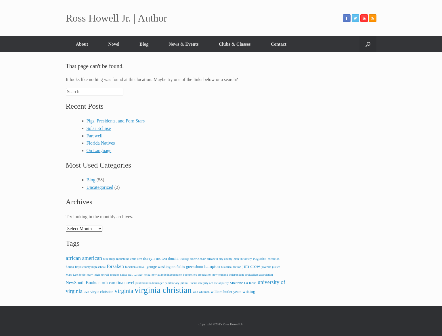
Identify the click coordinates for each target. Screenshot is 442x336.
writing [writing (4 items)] (248, 291)
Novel (113, 44)
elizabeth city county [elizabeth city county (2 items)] (219, 258)
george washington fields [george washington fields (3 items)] (165, 266)
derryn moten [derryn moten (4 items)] (155, 258)
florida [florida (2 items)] (70, 266)
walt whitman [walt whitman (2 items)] (201, 291)
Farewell (95, 135)
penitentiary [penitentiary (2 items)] (172, 283)
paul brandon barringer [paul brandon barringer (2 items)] (149, 283)
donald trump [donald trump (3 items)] (178, 258)
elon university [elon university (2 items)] (243, 258)
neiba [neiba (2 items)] (147, 274)
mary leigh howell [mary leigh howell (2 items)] (98, 274)
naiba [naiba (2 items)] (123, 274)
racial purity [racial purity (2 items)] (221, 283)
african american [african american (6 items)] (84, 258)
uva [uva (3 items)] (86, 291)
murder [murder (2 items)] (114, 274)
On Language (99, 150)
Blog (143, 44)
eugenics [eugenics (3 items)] (260, 258)
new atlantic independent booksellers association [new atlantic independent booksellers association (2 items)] (181, 274)
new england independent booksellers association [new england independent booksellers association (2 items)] (243, 274)
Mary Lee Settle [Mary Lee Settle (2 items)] (76, 274)
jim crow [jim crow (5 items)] (251, 266)
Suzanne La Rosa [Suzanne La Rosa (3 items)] (243, 283)
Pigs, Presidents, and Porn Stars (116, 120)
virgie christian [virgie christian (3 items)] (101, 291)
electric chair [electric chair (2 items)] (198, 258)
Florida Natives (101, 143)
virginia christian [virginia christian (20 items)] (163, 290)
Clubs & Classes (234, 44)
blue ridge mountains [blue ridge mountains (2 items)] (116, 258)
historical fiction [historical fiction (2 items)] (231, 266)
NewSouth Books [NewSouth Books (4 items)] (81, 282)
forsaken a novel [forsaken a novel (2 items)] (135, 266)
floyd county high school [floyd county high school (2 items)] (90, 266)
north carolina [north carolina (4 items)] (110, 282)
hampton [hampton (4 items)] (212, 266)
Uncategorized (100, 187)
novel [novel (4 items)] (130, 282)
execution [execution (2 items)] (273, 258)
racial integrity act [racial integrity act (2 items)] (201, 283)
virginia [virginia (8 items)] (123, 290)
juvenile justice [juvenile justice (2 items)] (270, 266)
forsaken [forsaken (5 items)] (115, 266)
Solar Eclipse (99, 128)
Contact (278, 44)
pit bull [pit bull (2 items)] (185, 283)
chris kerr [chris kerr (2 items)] (136, 258)
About (82, 44)
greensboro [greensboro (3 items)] (194, 266)
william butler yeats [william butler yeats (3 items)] (226, 291)
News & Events (183, 44)
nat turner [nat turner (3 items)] (135, 274)
